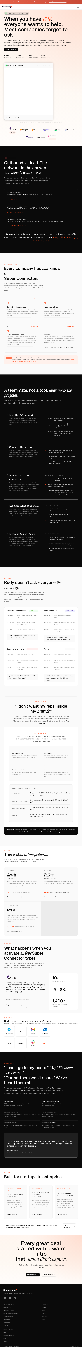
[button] (78, 7)
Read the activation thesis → (58, 2)
